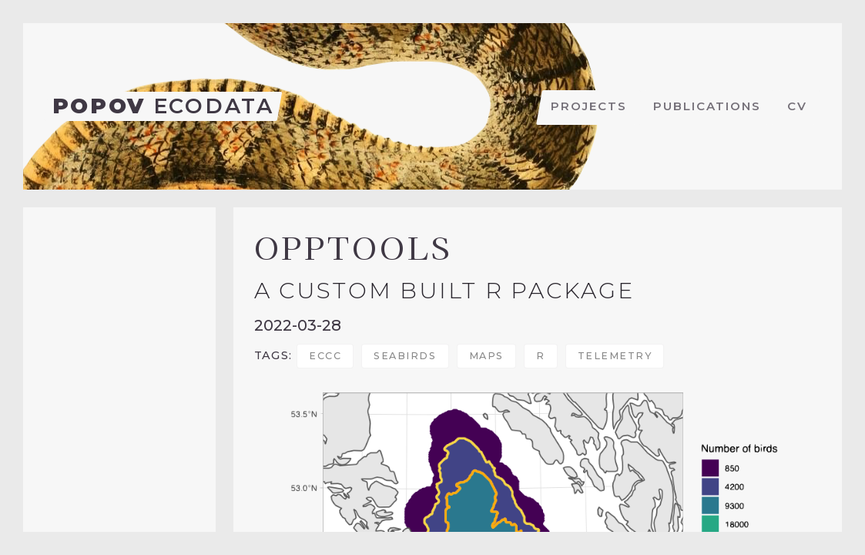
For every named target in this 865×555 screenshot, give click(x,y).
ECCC (325, 356)
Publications (707, 106)
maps (486, 356)
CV (797, 106)
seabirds (405, 356)
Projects (589, 106)
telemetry (615, 356)
